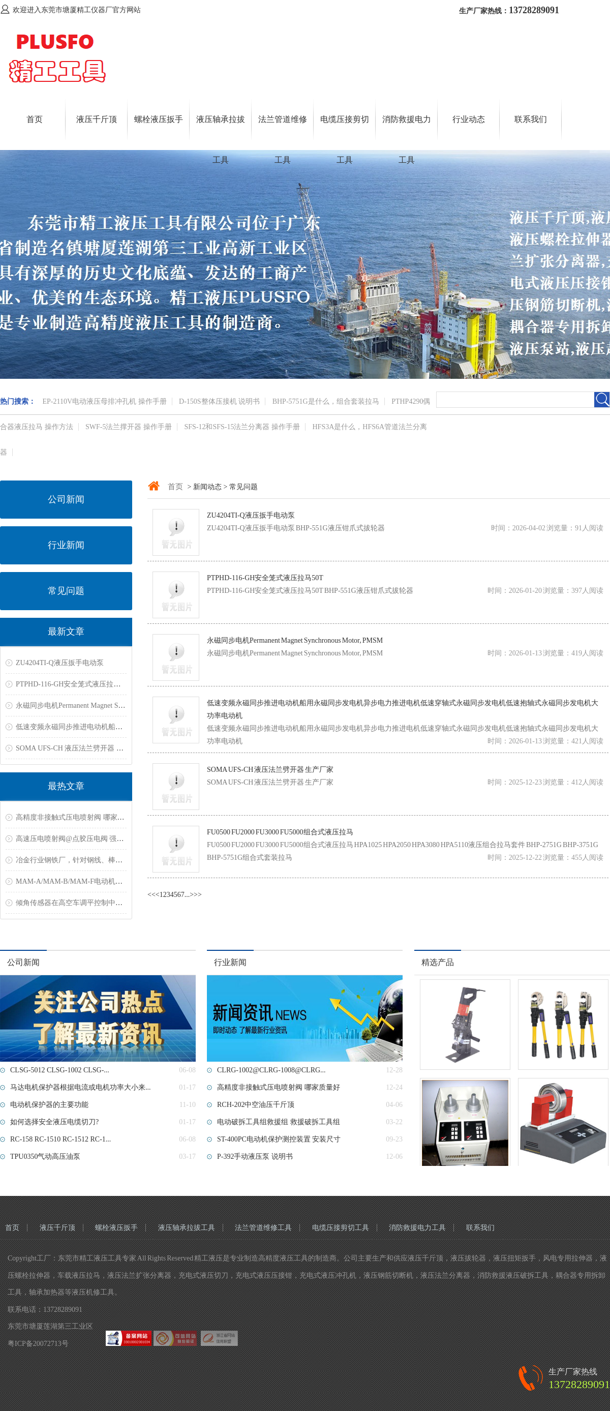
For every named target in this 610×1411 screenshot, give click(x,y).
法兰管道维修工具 (263, 1228)
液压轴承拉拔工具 (186, 1228)
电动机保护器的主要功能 (49, 1104)
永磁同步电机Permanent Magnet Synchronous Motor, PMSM (105, 705)
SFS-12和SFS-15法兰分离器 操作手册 (242, 427)
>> (198, 894)
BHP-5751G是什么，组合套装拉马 (325, 401)
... (187, 894)
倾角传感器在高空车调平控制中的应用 (76, 903)
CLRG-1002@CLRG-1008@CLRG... (271, 1070)
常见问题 (66, 591)
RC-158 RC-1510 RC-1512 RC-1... (60, 1139)
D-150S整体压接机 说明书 (219, 401)
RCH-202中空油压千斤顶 (255, 1104)
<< (151, 894)
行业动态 (468, 119)
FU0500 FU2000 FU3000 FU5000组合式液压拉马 (280, 832)
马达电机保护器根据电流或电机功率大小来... (80, 1087)
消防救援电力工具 (417, 1228)
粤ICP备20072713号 (38, 1343)
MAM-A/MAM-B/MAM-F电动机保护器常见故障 (90, 881)
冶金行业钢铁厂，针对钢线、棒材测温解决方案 (90, 860)
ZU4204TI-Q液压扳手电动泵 (60, 663)
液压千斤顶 (96, 119)
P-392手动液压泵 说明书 (255, 1156)
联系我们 (530, 119)
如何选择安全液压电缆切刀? (54, 1122)
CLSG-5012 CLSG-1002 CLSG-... (59, 1070)
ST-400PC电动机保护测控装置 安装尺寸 (279, 1139)
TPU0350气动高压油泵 (45, 1156)
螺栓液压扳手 (158, 119)
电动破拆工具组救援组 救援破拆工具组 (278, 1122)
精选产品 (437, 962)
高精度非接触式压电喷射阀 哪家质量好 (77, 817)
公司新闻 (66, 499)
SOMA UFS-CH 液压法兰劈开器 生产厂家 (80, 748)
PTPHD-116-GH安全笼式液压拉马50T (74, 684)
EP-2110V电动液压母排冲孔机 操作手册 (105, 401)
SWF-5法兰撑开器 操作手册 (128, 427)
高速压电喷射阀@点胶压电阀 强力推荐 (77, 839)
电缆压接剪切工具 (340, 1228)
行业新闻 (66, 545)
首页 (34, 119)
